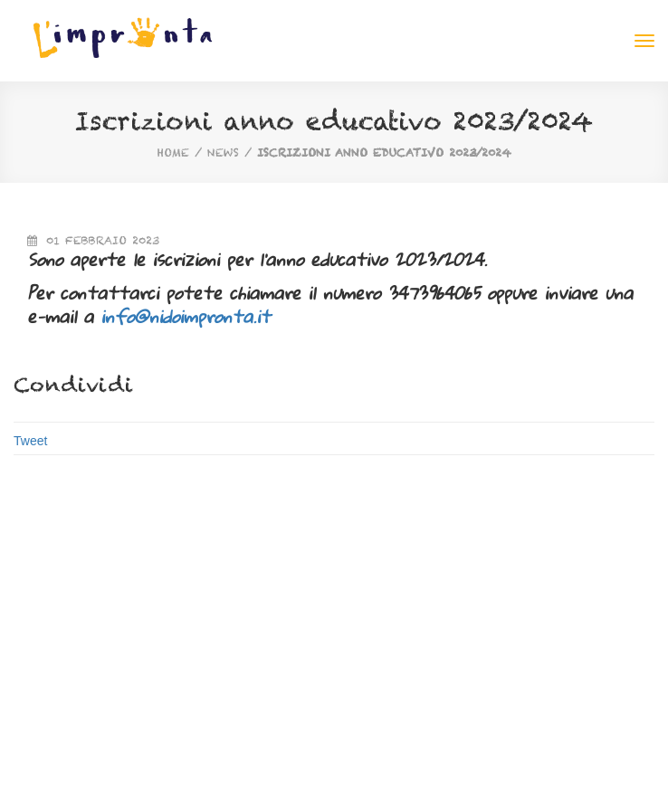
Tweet (30, 440)
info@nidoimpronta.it (185, 316)
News (223, 152)
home (173, 152)
